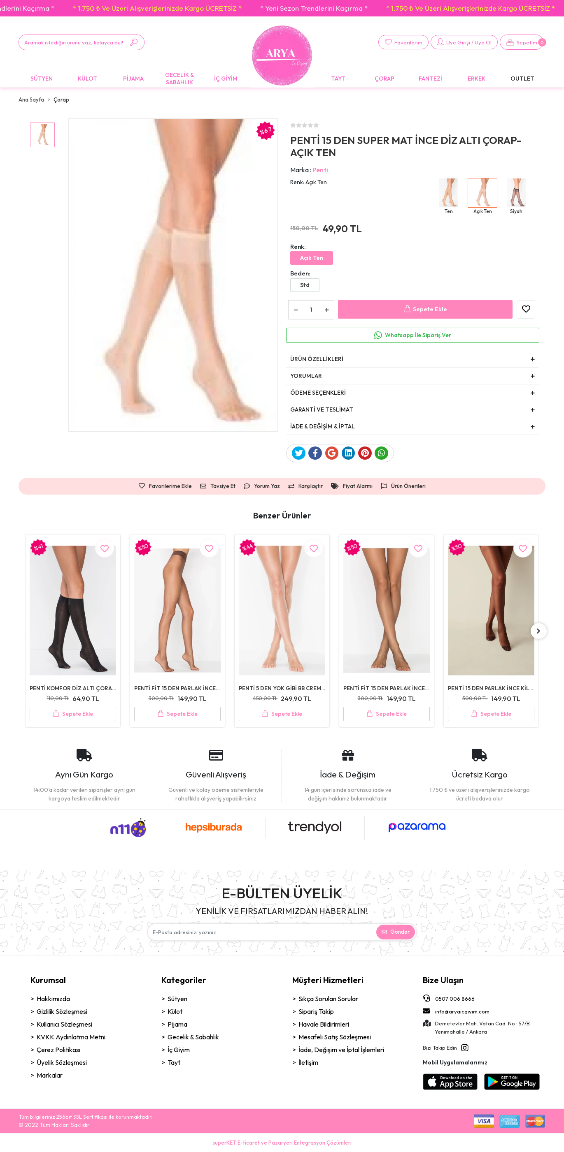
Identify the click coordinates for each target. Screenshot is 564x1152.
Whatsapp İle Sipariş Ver (418, 335)
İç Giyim (179, 1050)
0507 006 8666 (449, 998)
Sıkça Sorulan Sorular (328, 999)
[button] (521, 42)
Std (305, 285)
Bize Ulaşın (443, 980)
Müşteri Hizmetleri (328, 980)
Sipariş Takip (316, 1012)
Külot (175, 1012)
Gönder (396, 932)
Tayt (174, 1063)
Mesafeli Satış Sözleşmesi (334, 1037)
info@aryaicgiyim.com (456, 1011)
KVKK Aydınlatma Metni (71, 1037)
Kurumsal (48, 980)
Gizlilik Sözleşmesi (62, 1012)
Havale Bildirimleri (323, 1024)
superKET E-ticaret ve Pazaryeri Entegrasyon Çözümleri (282, 1142)
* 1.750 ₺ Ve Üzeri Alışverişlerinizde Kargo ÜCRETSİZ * (177, 8)
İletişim (308, 1063)
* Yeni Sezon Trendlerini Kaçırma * (334, 8)
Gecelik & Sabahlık (193, 1037)
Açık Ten (311, 257)
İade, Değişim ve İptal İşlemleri (341, 1050)
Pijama (177, 1024)
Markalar (50, 1075)
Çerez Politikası (58, 1050)
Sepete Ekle (425, 309)
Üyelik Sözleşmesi (62, 1063)
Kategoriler (183, 980)
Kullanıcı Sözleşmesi (64, 1024)
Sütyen (177, 999)
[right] (539, 631)
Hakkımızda (53, 999)
